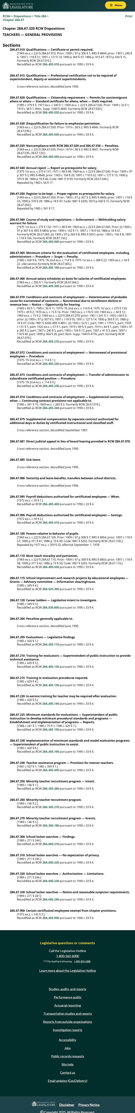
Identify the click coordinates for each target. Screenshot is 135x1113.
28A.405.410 (50, 523)
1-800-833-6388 (82, 961)
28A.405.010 (50, 64)
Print (128, 16)
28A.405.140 (50, 704)
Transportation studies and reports (67, 1013)
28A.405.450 (50, 770)
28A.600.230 (50, 881)
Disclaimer (66, 1105)
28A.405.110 (50, 644)
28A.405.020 (50, 112)
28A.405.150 (50, 730)
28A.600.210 (50, 844)
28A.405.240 (50, 408)
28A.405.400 (50, 504)
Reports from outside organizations (67, 1022)
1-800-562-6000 (67, 956)
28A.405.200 (50, 286)
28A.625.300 (50, 589)
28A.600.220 (50, 862)
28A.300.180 (50, 825)
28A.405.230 (50, 386)
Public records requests (67, 1056)
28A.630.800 (50, 607)
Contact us (67, 1072)
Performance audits (67, 997)
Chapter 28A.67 (13, 20)
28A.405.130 (50, 685)
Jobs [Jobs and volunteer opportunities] (67, 1048)
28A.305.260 (50, 789)
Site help (68, 1064)
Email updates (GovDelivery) (67, 1081)
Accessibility (67, 1040)
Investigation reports (67, 1030)
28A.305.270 (50, 807)
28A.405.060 (50, 242)
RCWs (7, 16)
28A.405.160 (50, 752)
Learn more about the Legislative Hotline (67, 970)
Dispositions (22, 16)
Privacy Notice (89, 1105)
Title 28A (40, 16)
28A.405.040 (50, 134)
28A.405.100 (50, 268)
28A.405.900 (50, 918)
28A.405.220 (50, 364)
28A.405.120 (50, 667)
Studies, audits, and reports (67, 989)
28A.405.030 (50, 567)
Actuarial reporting (67, 1005)
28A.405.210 (50, 341)
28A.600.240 (50, 899)
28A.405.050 (50, 157)
